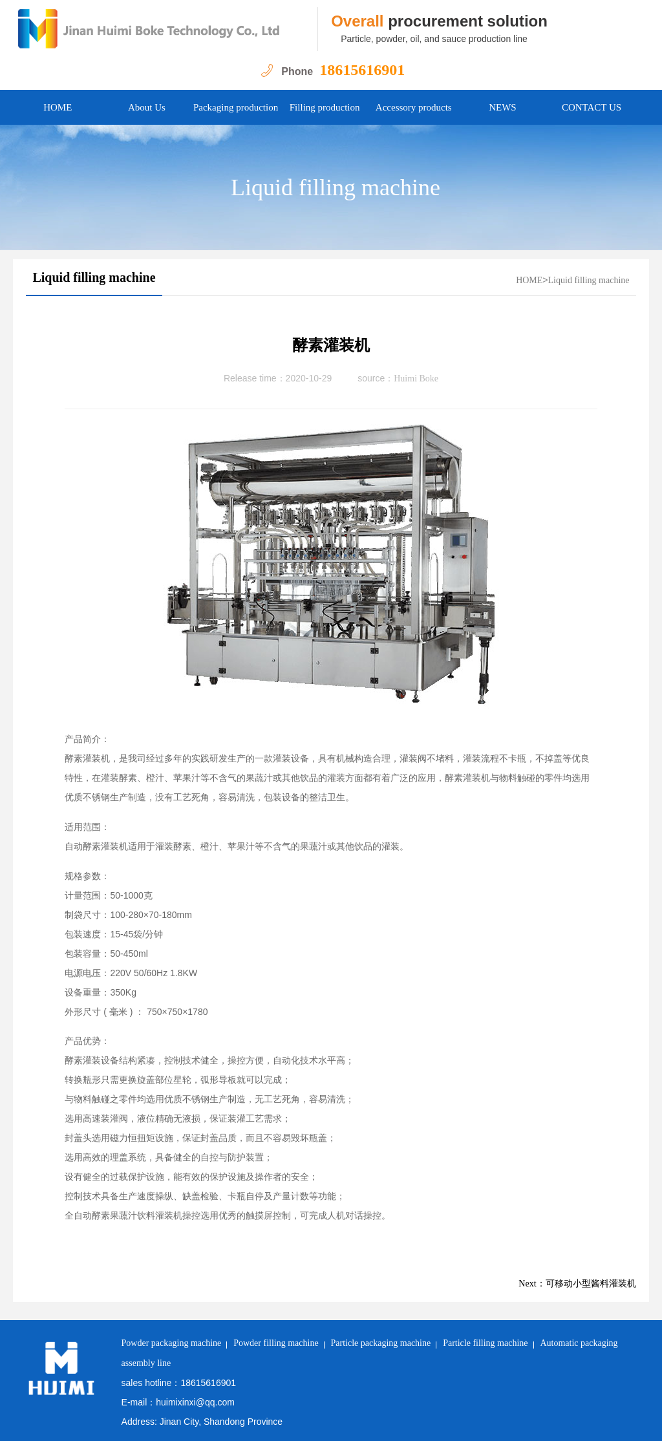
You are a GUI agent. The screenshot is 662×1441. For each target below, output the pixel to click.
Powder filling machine (275, 1343)
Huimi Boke (416, 378)
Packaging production (235, 107)
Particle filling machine (485, 1343)
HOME (57, 107)
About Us (147, 107)
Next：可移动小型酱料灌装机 (576, 1283)
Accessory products (414, 107)
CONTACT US (591, 107)
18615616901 (362, 69)
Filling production (325, 107)
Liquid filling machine (335, 187)
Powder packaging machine (172, 1343)
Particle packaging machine (381, 1343)
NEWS (503, 107)
